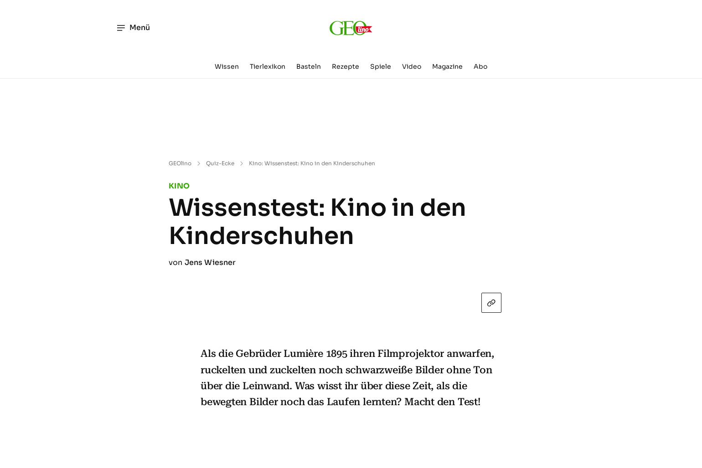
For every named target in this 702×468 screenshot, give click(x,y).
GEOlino (180, 163)
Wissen (227, 66)
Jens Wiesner (210, 262)
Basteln (308, 66)
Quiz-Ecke (220, 163)
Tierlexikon (267, 66)
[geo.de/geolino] (351, 27)
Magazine (447, 66)
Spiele (380, 66)
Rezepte (345, 66)
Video (411, 66)
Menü (133, 28)
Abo (480, 66)
